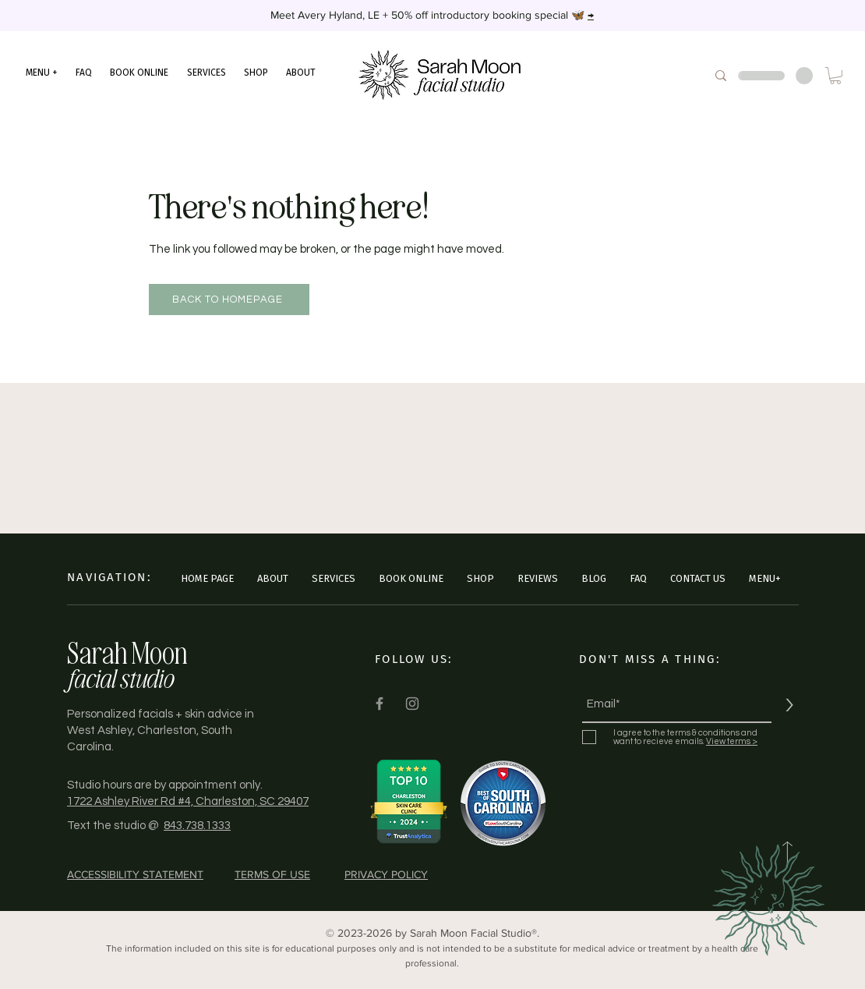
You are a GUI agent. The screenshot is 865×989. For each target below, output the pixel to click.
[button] (41, 72)
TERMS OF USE (272, 874)
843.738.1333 (197, 825)
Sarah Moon (127, 652)
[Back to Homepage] (229, 299)
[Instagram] (412, 703)
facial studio (119, 677)
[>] (789, 704)
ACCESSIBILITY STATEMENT (135, 874)
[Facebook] (379, 703)
